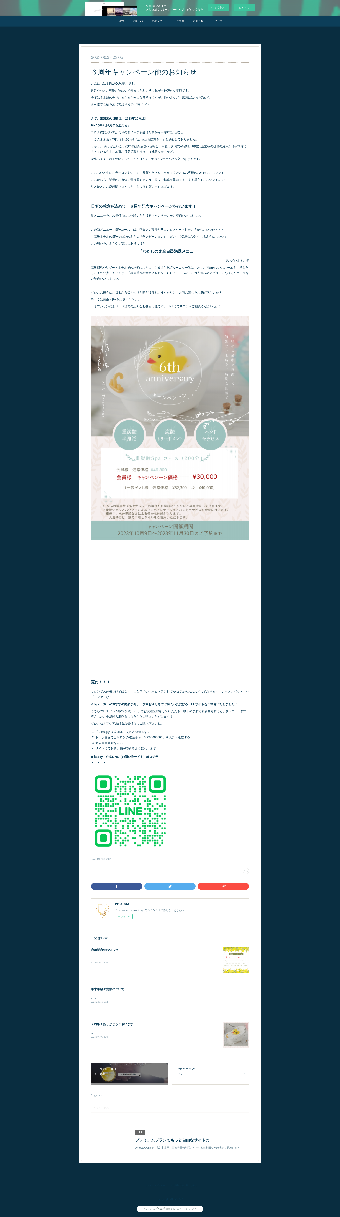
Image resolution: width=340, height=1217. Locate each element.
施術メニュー (160, 21)
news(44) (95, 859)
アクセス (217, 21)
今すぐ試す (218, 7)
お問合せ (198, 21)
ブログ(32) (106, 859)
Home (121, 21)
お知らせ (138, 21)
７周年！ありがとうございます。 (113, 1024)
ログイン (244, 7)
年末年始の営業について (107, 989)
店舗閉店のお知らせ (104, 950)
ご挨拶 (180, 21)
